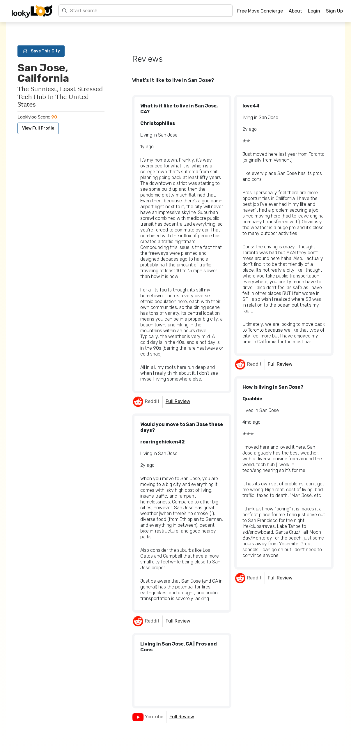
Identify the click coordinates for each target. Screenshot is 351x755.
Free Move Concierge (260, 11)
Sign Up (334, 11)
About (295, 11)
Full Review (178, 401)
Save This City (41, 51)
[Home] (32, 11)
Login (314, 11)
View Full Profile (38, 128)
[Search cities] (149, 10)
